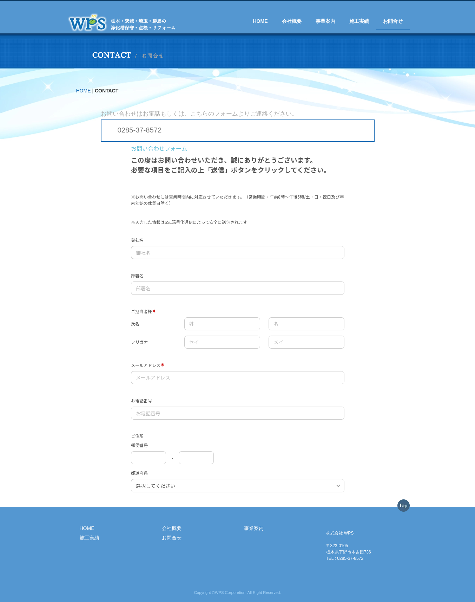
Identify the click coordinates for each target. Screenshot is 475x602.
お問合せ (393, 21)
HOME (260, 21)
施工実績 (359, 21)
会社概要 (292, 21)
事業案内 (325, 21)
